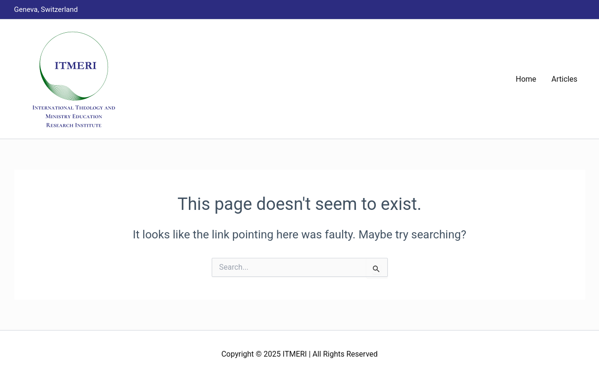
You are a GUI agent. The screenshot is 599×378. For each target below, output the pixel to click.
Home (526, 79)
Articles (564, 79)
